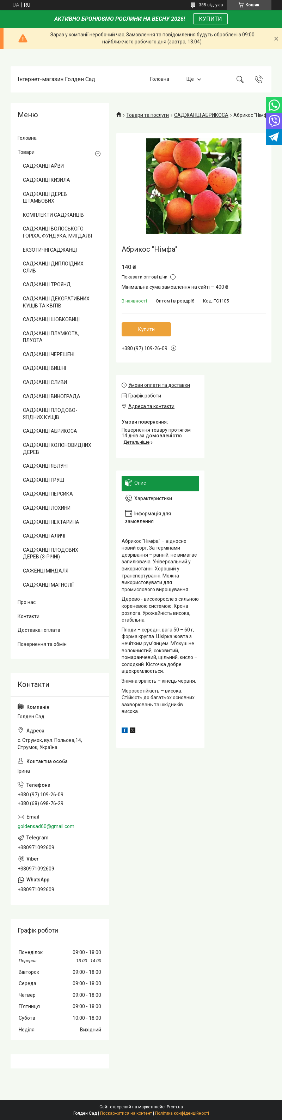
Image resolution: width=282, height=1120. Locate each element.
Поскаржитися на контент (126, 1113)
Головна (159, 79)
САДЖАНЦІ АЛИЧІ (44, 536)
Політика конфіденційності (182, 1113)
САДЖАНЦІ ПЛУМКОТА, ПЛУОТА (51, 337)
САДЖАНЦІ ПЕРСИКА (48, 494)
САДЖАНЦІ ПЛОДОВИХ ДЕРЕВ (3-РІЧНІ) (50, 553)
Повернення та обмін (42, 644)
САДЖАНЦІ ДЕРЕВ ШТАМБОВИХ (45, 197)
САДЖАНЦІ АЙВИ (43, 166)
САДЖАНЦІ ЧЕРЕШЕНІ (48, 354)
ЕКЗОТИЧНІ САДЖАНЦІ (50, 250)
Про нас (27, 602)
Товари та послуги (147, 115)
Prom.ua (175, 1106)
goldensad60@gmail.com (46, 826)
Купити (146, 329)
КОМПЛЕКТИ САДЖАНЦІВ (53, 215)
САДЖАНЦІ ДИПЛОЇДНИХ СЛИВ (53, 267)
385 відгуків (211, 4)
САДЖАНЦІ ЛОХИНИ (46, 508)
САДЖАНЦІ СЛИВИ (45, 382)
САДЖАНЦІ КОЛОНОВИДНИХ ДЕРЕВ (57, 448)
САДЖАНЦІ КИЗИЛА (46, 180)
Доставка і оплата (39, 630)
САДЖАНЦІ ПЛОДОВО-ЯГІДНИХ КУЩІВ (50, 413)
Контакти (28, 616)
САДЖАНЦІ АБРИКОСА (201, 115)
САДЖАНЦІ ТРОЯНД (47, 284)
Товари (26, 152)
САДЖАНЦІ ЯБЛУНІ (45, 466)
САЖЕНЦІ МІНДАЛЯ (45, 571)
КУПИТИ (210, 19)
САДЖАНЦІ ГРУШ (43, 480)
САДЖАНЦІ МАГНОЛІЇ (48, 585)
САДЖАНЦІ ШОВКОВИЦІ (51, 319)
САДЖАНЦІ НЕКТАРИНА (51, 522)
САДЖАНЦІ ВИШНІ (44, 368)
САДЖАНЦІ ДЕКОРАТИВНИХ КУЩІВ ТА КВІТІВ (56, 302)
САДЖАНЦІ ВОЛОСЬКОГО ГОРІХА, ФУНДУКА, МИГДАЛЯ (57, 232)
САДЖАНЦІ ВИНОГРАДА (51, 396)
